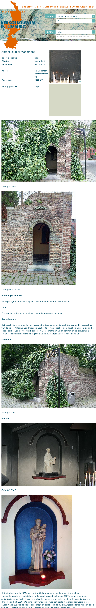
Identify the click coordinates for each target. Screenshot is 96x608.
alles (60, 32)
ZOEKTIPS (27, 7)
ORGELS (64, 7)
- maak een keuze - (67, 16)
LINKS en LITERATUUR (46, 7)
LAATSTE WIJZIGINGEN (82, 7)
